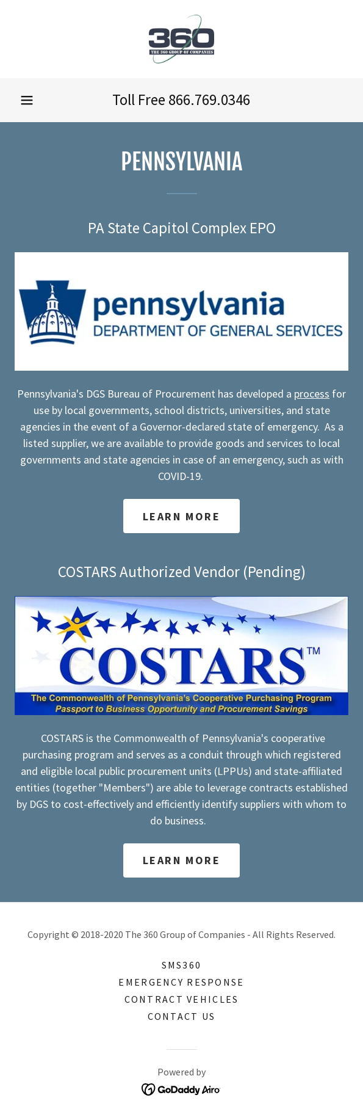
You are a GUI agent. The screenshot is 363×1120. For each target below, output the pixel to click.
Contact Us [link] (182, 1016)
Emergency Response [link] (181, 982)
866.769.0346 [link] (209, 99)
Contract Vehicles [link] (181, 999)
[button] (27, 100)
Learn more (182, 516)
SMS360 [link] (182, 965)
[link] (182, 39)
